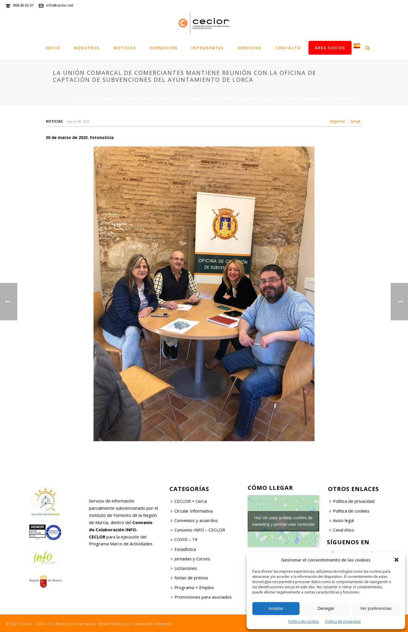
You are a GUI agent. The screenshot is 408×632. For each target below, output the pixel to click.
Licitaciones (184, 568)
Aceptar (275, 608)
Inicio (52, 47)
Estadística (183, 549)
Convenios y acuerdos (194, 520)
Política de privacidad (343, 621)
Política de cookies (303, 621)
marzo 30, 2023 (78, 121)
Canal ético (341, 530)
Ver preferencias (376, 608)
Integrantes (207, 47)
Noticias (125, 47)
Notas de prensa (189, 577)
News (95, 99)
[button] (396, 560)
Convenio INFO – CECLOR (198, 530)
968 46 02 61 (23, 5)
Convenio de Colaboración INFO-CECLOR (120, 529)
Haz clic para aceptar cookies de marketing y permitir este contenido (283, 521)
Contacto (288, 47)
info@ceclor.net (59, 5)
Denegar (326, 608)
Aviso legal (341, 520)
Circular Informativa (192, 511)
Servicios (250, 47)
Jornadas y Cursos (190, 558)
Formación (164, 47)
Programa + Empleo (192, 587)
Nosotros (87, 47)
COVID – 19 (184, 539)
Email (355, 121)
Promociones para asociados (201, 597)
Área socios (330, 47)
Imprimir (337, 121)
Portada (77, 99)
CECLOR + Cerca (189, 501)
